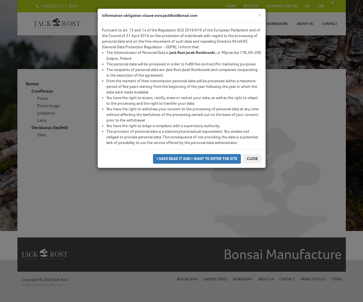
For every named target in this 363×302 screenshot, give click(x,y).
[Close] (259, 15)
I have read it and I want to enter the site (197, 158)
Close (252, 158)
